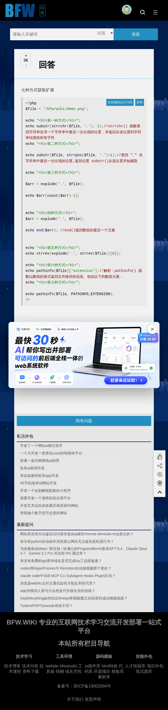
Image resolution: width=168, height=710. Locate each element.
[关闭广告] (152, 330)
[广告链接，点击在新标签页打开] (84, 355)
